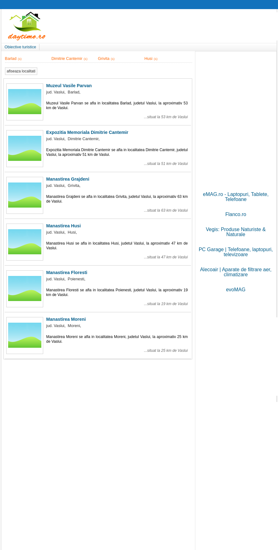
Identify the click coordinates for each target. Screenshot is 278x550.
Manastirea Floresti (66, 272)
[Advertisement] (236, 94)
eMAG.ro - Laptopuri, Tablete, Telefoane (236, 197)
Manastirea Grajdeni (68, 179)
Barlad (11, 58)
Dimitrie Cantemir (66, 58)
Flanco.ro (235, 214)
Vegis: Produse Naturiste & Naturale (235, 232)
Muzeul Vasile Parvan (69, 85)
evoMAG (235, 289)
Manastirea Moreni (66, 319)
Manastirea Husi (63, 225)
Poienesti (76, 279)
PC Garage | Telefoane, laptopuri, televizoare (236, 252)
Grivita (104, 58)
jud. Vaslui (55, 92)
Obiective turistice (20, 47)
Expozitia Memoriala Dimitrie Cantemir (87, 132)
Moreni (74, 325)
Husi (148, 58)
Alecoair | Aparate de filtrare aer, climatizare (235, 272)
